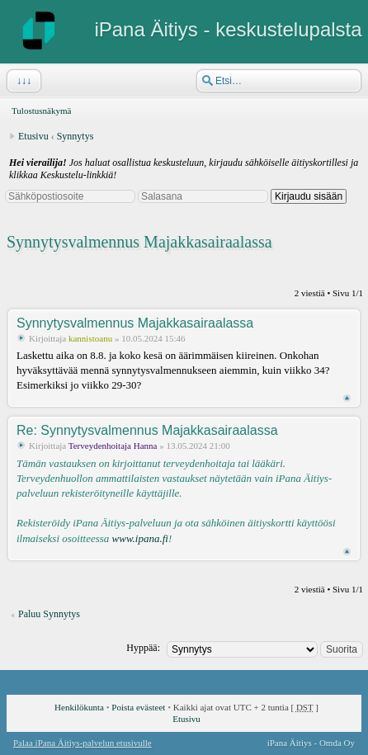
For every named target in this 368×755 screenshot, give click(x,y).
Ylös (346, 398)
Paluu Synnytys (49, 614)
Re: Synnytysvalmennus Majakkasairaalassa (147, 430)
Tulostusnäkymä (41, 111)
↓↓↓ (22, 81)
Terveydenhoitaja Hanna (113, 446)
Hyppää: (143, 648)
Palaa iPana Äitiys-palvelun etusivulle (82, 743)
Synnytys (75, 136)
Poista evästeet (138, 707)
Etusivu (33, 136)
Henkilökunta (79, 707)
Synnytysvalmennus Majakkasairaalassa (139, 242)
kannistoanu (90, 338)
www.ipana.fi (140, 538)
